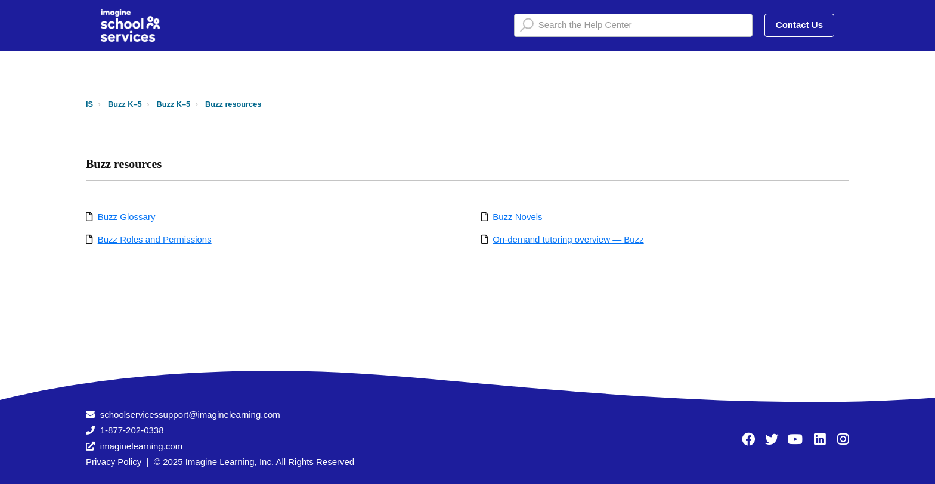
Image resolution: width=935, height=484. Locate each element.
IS (89, 104)
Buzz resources (233, 104)
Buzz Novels (517, 217)
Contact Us (799, 25)
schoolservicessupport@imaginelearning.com (190, 414)
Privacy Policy (113, 462)
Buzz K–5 (125, 104)
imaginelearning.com (141, 446)
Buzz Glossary (127, 217)
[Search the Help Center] (633, 25)
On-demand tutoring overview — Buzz (568, 239)
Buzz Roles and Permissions (155, 239)
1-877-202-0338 (132, 430)
